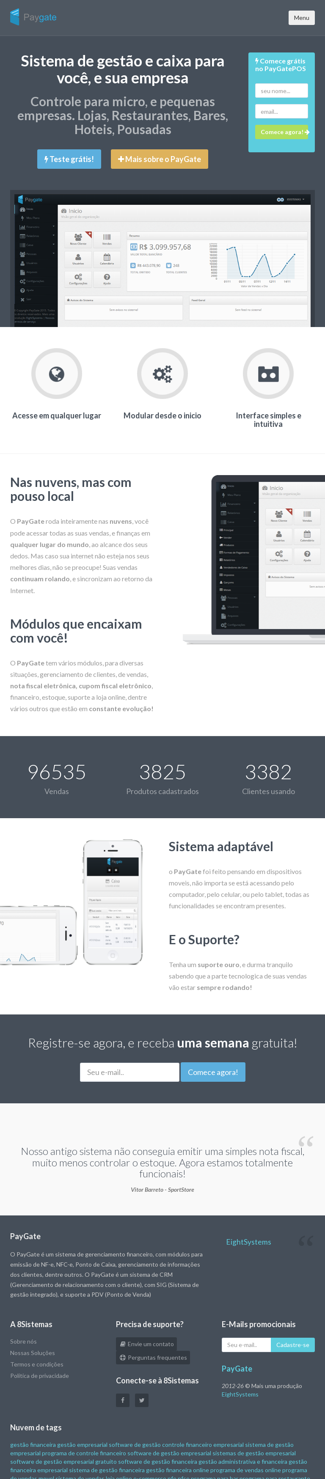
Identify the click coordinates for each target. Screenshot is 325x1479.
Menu (301, 17)
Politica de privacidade (39, 1375)
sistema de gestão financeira (107, 1470)
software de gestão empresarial (169, 1453)
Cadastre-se (292, 1344)
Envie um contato (146, 1343)
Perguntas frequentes (153, 1357)
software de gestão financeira (157, 1461)
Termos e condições (36, 1364)
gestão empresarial (82, 1444)
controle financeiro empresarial (203, 1444)
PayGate (237, 1368)
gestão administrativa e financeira (242, 1461)
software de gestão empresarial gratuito (63, 1461)
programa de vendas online (245, 1470)
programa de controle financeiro (84, 1453)
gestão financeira (33, 1444)
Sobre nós (23, 1341)
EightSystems (248, 1241)
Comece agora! (213, 1072)
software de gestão (135, 1444)
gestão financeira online (177, 1470)
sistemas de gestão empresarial (254, 1453)
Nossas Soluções (32, 1352)
